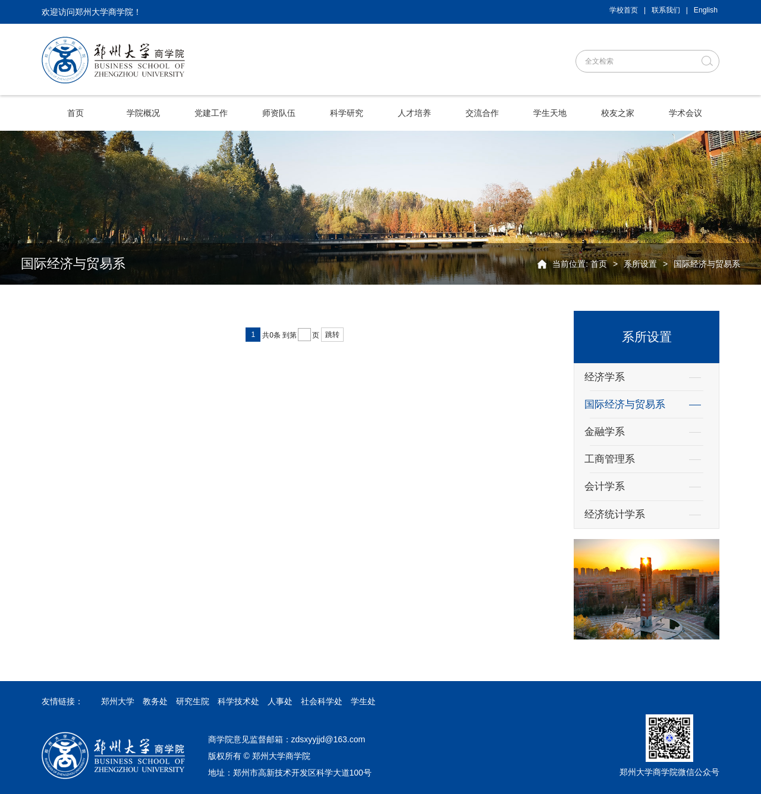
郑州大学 (117, 701)
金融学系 (604, 431)
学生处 (363, 701)
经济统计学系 (614, 514)
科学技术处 (238, 701)
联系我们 (666, 10)
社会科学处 (321, 701)
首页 (598, 264)
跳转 (332, 334)
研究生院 (192, 701)
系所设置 (640, 264)
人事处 (280, 701)
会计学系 (604, 486)
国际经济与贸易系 (707, 264)
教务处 (155, 701)
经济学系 (604, 377)
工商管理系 (609, 459)
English (706, 10)
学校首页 (623, 10)
